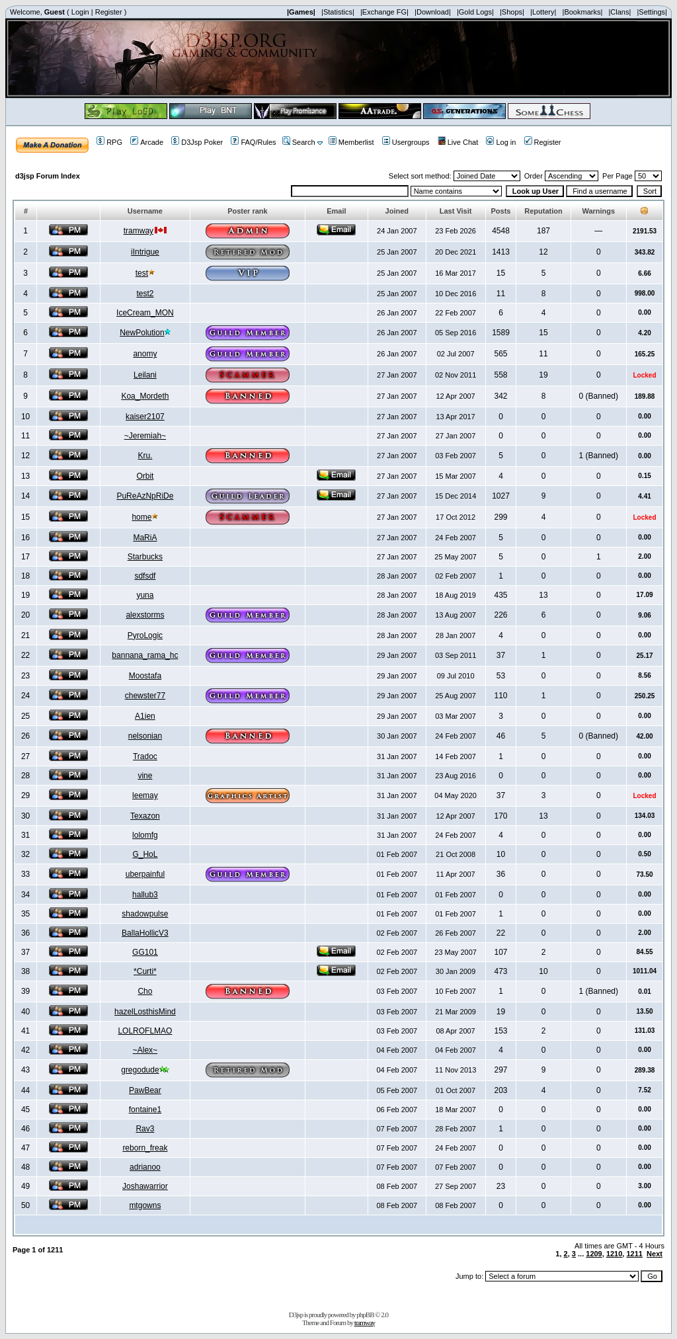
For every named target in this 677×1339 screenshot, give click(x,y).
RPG (109, 142)
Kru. (145, 455)
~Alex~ (145, 1050)
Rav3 (145, 1128)
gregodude (140, 1070)
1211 (634, 1254)
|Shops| (512, 12)
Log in (501, 142)
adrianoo (145, 1167)
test (142, 273)
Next (654, 1254)
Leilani (145, 375)
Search (298, 142)
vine (145, 775)
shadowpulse (145, 913)
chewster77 (145, 695)
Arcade (146, 142)
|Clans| (619, 12)
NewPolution (142, 332)
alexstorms (145, 615)
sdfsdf (144, 576)
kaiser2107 (145, 416)
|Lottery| (543, 12)
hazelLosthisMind (145, 1011)
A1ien (145, 716)
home (141, 517)
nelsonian (145, 736)
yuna (144, 595)
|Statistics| (337, 12)
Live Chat (458, 142)
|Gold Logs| (475, 12)
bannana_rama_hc (145, 655)
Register (108, 12)
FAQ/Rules (253, 142)
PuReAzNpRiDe (144, 496)
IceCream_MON (145, 312)
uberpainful (145, 874)
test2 (144, 293)
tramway (138, 230)
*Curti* (145, 971)
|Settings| (651, 12)
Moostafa (145, 675)
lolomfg (145, 835)
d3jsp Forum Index (47, 176)
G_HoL (144, 854)
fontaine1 (145, 1109)
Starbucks (145, 556)
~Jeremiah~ (145, 435)
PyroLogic (145, 635)
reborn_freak (144, 1148)
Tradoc (145, 756)
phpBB (365, 1315)
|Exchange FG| (384, 12)
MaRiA (145, 537)
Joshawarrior (145, 1186)
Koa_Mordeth (145, 396)
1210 (614, 1254)
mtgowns (145, 1205)
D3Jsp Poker (197, 142)
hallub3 (145, 894)
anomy (145, 353)
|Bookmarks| (583, 12)
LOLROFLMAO (145, 1030)
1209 (594, 1254)
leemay (145, 795)
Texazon (145, 816)
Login (80, 12)
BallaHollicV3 (145, 933)
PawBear (145, 1090)
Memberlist (351, 142)
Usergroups (406, 142)
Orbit (144, 476)
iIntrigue (145, 252)
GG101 (145, 952)
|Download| (433, 12)
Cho (145, 991)
